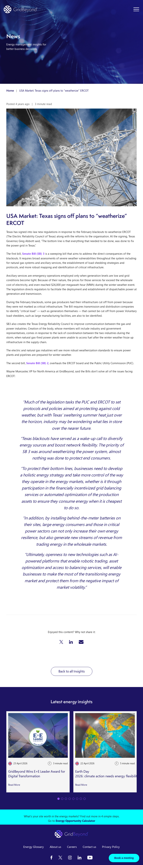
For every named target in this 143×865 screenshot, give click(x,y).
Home (10, 90)
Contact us (89, 847)
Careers (72, 847)
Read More (14, 784)
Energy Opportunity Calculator (75, 821)
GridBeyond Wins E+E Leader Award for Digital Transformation (36, 773)
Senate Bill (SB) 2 (37, 363)
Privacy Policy (111, 847)
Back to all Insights (71, 671)
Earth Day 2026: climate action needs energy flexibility (107, 773)
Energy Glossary (33, 847)
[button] (61, 642)
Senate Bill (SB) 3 (33, 253)
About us (55, 847)
